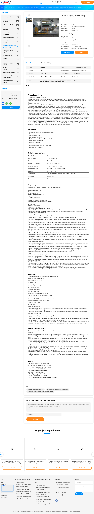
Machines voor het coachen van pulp (11, 76)
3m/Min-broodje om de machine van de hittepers (57, 389)
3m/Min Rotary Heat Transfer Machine (35, 389)
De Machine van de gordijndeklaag (11, 33)
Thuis (2, 482)
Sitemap (3, 493)
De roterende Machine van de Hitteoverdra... (11, 46)
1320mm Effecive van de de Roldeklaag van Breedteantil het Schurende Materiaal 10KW (23, 491)
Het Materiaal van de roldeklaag (11, 28)
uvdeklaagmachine (11, 17)
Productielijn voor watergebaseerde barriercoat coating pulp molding (43, 487)
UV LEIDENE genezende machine (11, 63)
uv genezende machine (11, 25)
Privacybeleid (4, 497)
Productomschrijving (46, 62)
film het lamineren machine (11, 68)
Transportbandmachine (11, 37)
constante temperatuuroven (11, 59)
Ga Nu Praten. (87, 2)
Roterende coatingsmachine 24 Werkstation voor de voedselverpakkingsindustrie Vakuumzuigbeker (43, 495)
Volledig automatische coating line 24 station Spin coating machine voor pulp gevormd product (43, 502)
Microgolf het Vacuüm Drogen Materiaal (11, 51)
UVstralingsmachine (11, 55)
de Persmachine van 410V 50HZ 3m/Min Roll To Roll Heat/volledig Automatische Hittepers (11, 463)
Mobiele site (4, 495)
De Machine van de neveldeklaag (11, 20)
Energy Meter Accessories (11, 73)
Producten (3, 484)
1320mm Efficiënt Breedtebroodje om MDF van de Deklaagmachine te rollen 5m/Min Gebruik (23, 485)
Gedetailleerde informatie (32, 62)
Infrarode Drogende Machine (11, 41)
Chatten (11, 107)
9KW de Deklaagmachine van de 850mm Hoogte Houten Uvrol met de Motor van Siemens (23, 499)
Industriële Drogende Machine (11, 81)
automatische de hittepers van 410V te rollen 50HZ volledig (40, 391)
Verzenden (35, 419)
